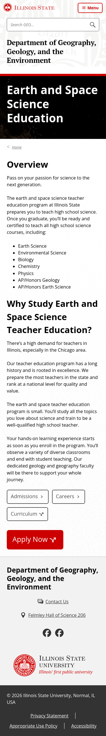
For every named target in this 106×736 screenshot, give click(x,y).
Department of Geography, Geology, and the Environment (51, 51)
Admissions (24, 496)
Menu (93, 7)
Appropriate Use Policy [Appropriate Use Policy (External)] (33, 726)
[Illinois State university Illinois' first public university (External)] (53, 665)
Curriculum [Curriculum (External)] (24, 513)
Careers (65, 496)
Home (16, 147)
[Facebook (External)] (47, 633)
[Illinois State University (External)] (29, 7)
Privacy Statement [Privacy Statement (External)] (49, 716)
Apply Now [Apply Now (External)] (30, 539)
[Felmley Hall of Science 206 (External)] (53, 615)
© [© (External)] (8, 695)
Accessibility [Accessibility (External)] (83, 726)
